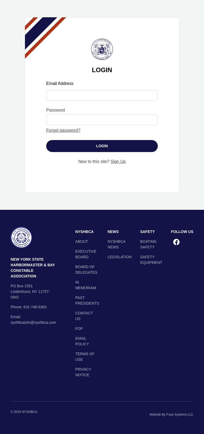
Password (55, 110)
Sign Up (118, 161)
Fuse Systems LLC (180, 414)
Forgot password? (63, 130)
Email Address (59, 83)
